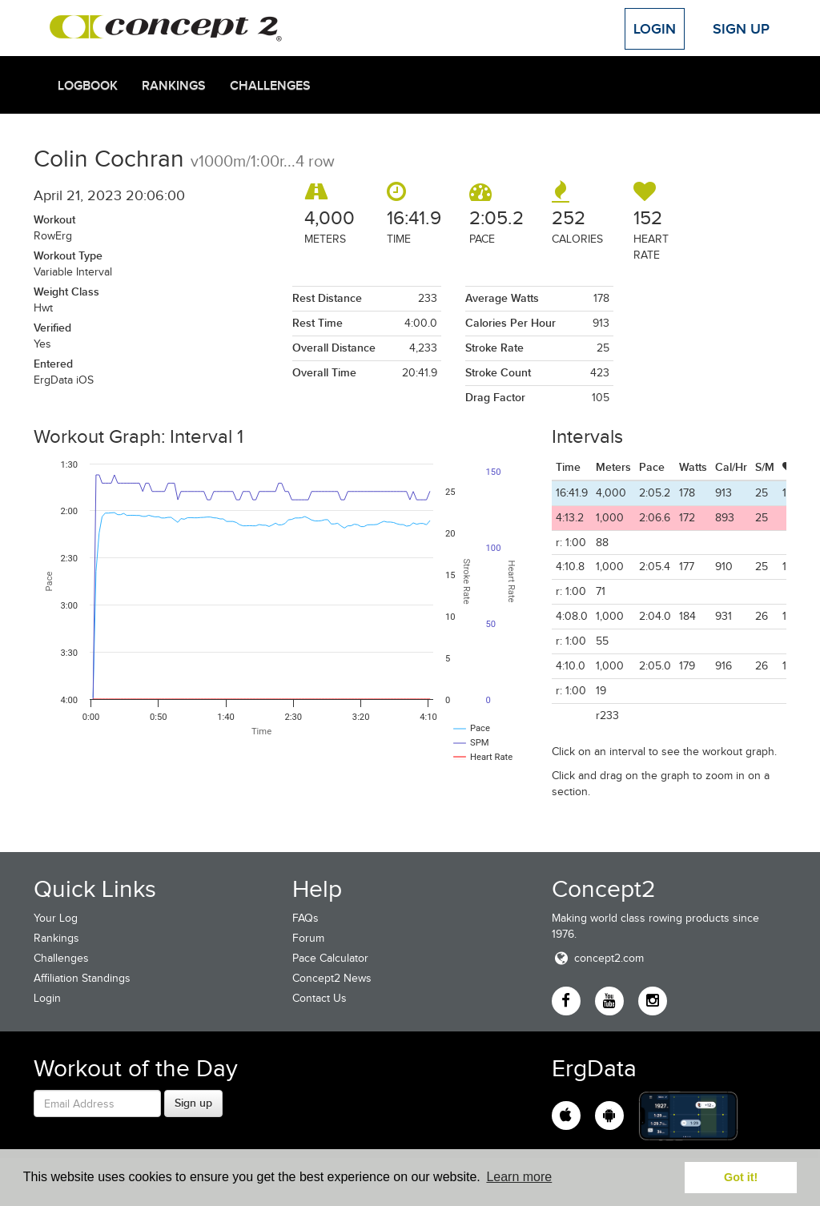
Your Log (56, 918)
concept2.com (598, 958)
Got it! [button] (741, 1177)
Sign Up (741, 29)
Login (654, 29)
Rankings (174, 85)
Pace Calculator (330, 958)
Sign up (193, 1102)
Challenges (270, 85)
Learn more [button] (519, 1177)
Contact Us (319, 998)
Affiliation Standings (82, 978)
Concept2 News (332, 978)
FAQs (305, 918)
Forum (308, 938)
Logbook (88, 85)
